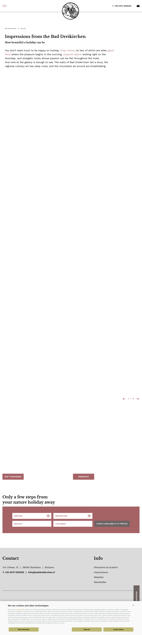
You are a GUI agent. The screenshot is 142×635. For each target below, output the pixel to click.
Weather (99, 577)
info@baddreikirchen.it (41, 572)
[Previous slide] (123, 399)
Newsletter (100, 582)
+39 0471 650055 (14, 572)
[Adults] (31, 524)
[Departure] (72, 516)
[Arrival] (31, 516)
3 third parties (20, 609)
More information (23, 629)
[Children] (72, 524)
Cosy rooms (67, 50)
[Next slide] (138, 399)
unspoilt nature (72, 54)
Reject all (87, 629)
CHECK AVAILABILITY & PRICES (112, 524)
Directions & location (106, 567)
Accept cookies (118, 629)
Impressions (101, 572)
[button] (133, 605)
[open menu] (4, 6)
